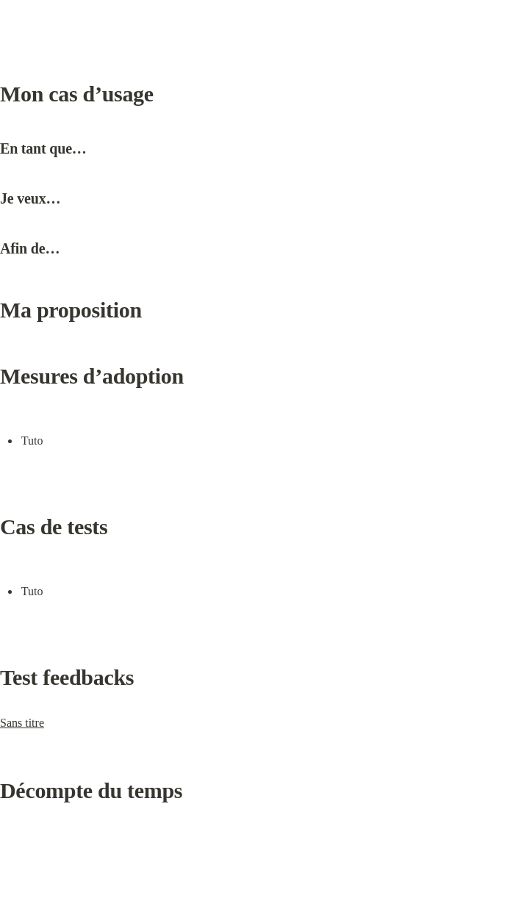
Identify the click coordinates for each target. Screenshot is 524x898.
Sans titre (22, 722)
